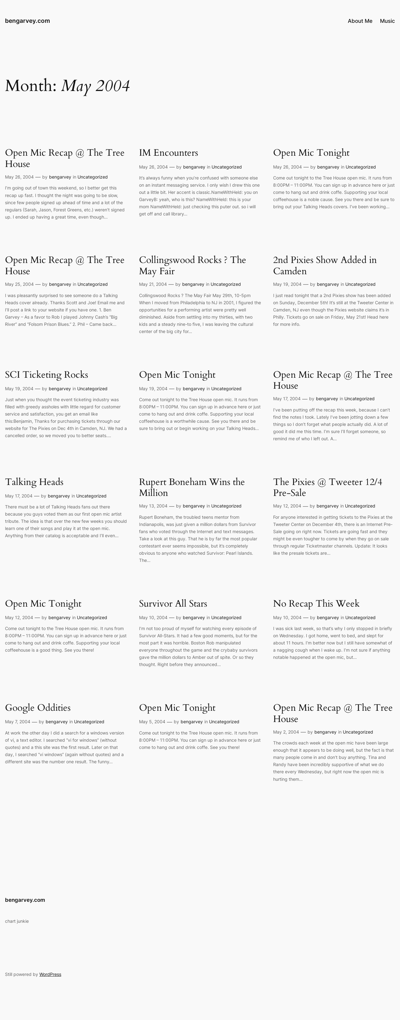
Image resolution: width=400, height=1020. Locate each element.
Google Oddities (38, 708)
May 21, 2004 (153, 284)
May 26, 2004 (19, 176)
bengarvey (60, 176)
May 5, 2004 (152, 721)
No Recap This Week (316, 604)
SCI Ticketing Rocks (46, 375)
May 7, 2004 (17, 721)
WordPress (50, 974)
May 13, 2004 (153, 505)
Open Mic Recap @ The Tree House (65, 159)
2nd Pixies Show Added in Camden (325, 266)
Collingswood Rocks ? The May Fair (192, 266)
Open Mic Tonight (311, 153)
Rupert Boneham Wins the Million (192, 488)
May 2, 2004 (286, 732)
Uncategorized (93, 176)
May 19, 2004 (287, 284)
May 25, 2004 (19, 284)
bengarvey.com (27, 20)
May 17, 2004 (287, 398)
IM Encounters (168, 153)
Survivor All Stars (173, 604)
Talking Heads (34, 482)
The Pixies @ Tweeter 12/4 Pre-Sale (327, 488)
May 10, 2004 (153, 617)
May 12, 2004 (287, 505)
